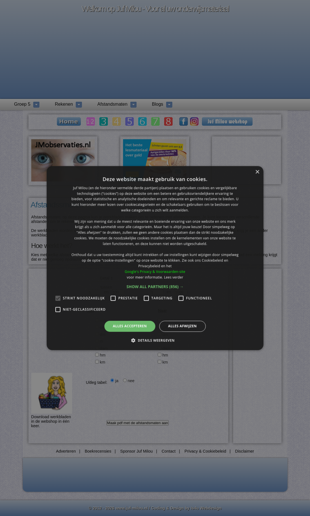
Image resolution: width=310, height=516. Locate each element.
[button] (155, 286)
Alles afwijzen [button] (182, 326)
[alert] (155, 258)
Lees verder (173, 277)
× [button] (257, 172)
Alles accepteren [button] (130, 326)
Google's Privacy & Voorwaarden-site (155, 271)
